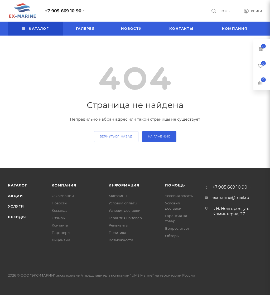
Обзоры (172, 236)
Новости (59, 203)
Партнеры (61, 232)
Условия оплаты (123, 203)
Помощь (175, 185)
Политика (117, 232)
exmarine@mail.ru (231, 197)
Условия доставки (125, 210)
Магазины (118, 196)
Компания (64, 185)
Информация (124, 185)
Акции (15, 196)
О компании (63, 196)
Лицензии (61, 240)
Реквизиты (118, 225)
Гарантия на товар (125, 218)
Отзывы (58, 218)
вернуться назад (116, 136)
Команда (60, 210)
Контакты (60, 225)
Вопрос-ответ (177, 228)
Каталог (17, 185)
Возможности (121, 240)
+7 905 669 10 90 (63, 10)
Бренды (17, 217)
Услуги (16, 206)
